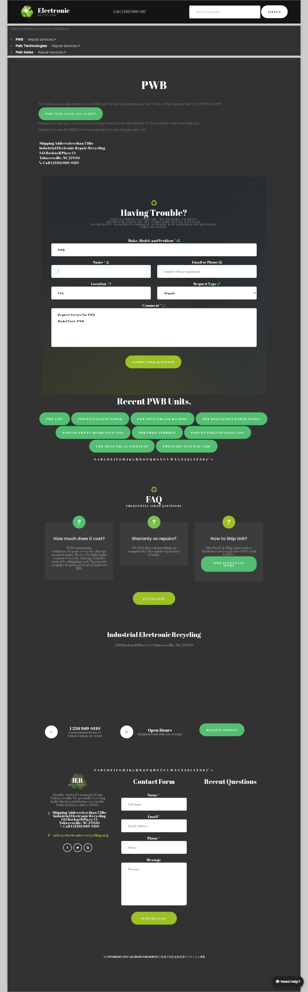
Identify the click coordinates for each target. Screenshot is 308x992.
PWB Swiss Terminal (157, 432)
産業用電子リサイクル (187, 956)
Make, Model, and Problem (152, 240)
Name (99, 262)
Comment (152, 305)
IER (202, 956)
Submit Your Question (153, 362)
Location (100, 284)
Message (154, 860)
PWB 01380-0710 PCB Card (186, 446)
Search (274, 12)
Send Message (154, 918)
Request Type (205, 284)
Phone (154, 838)
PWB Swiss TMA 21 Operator (122, 446)
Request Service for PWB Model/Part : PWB (154, 327)
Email (154, 816)
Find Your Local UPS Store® (70, 114)
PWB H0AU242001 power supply (232, 419)
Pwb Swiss (24, 52)
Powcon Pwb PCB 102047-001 (217, 432)
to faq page (154, 598)
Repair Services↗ (42, 39)
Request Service (222, 730)
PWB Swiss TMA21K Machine (162, 419)
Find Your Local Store (228, 564)
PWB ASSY (54, 419)
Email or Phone (205, 262)
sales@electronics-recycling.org (80, 835)
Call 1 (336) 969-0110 (129, 11)
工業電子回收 (166, 956)
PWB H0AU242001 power (100, 419)
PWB (19, 39)
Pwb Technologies (31, 45)
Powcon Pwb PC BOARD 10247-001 (93, 432)
